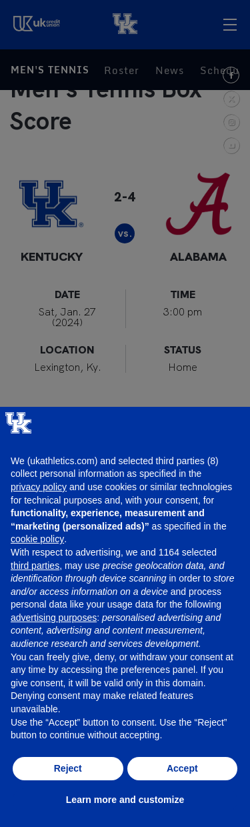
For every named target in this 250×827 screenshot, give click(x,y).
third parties (35, 565)
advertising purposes (54, 617)
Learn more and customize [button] (125, 799)
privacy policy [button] (39, 487)
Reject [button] (68, 768)
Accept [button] (182, 768)
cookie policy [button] (37, 539)
